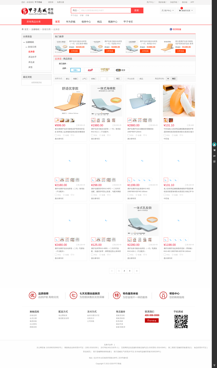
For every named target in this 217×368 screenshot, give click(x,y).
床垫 (30, 67)
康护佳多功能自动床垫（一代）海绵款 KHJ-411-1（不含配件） (148, 43)
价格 (93, 79)
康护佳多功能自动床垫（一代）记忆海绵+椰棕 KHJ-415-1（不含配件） (78, 43)
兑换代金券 (108, 345)
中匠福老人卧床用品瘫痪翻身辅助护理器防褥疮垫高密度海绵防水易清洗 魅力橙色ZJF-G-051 (179, 132)
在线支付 (90, 318)
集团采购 (33, 321)
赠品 (140, 79)
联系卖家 (119, 321)
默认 (68, 79)
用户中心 (151, 2)
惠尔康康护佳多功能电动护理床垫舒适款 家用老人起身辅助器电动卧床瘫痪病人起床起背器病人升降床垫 (70, 132)
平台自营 (129, 79)
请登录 (50, 2)
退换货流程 (120, 315)
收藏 (66, 135)
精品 (99, 21)
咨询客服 (151, 320)
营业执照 (86, 352)
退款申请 (119, 324)
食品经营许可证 (200, 348)
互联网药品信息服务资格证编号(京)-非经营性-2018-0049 (143, 348)
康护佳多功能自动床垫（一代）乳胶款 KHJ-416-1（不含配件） (113, 43)
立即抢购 (74, 51)
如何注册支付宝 (93, 315)
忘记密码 (33, 324)
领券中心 (86, 21)
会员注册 (33, 318)
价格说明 (33, 315)
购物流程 (33, 327)
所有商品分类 (34, 21)
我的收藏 (163, 2)
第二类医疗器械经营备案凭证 (179, 348)
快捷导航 (174, 2)
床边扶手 (32, 57)
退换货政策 (120, 318)
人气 (84, 79)
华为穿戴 (70, 21)
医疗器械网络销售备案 (102, 352)
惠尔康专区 (59, 139)
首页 (57, 21)
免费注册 (60, 2)
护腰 (81, 15)
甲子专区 (128, 21)
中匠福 (166, 139)
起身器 (31, 51)
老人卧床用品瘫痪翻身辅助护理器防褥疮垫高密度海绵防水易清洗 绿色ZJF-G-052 (179, 191)
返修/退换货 (120, 327)
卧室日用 (46, 29)
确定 (118, 79)
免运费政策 (62, 315)
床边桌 (31, 62)
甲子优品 (74, 15)
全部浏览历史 (36, 82)
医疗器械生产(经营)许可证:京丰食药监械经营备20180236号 (137, 352)
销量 (75, 79)
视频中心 (112, 21)
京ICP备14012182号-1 (109, 348)
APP (192, 2)
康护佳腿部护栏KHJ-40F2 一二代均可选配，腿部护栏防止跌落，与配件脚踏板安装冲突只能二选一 (106, 191)
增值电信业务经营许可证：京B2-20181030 (80, 348)
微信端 (184, 2)
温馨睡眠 (35, 29)
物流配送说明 (63, 318)
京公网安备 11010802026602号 (49, 348)
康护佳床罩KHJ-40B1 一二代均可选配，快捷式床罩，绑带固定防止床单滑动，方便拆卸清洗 (106, 251)
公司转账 (90, 321)
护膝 (87, 15)
